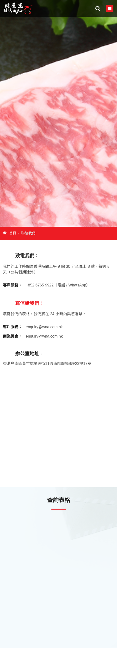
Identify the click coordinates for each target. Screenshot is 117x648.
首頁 (9, 233)
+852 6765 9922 (40, 285)
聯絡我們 (28, 233)
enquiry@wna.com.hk (44, 327)
